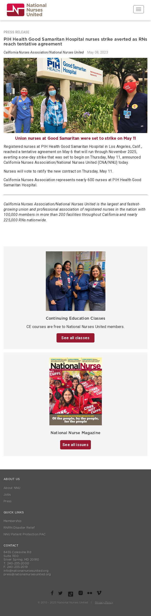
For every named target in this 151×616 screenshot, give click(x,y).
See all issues (75, 444)
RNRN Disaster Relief (19, 527)
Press (7, 501)
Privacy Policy (104, 602)
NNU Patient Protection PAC (25, 534)
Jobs (7, 494)
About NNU (12, 488)
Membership (12, 521)
